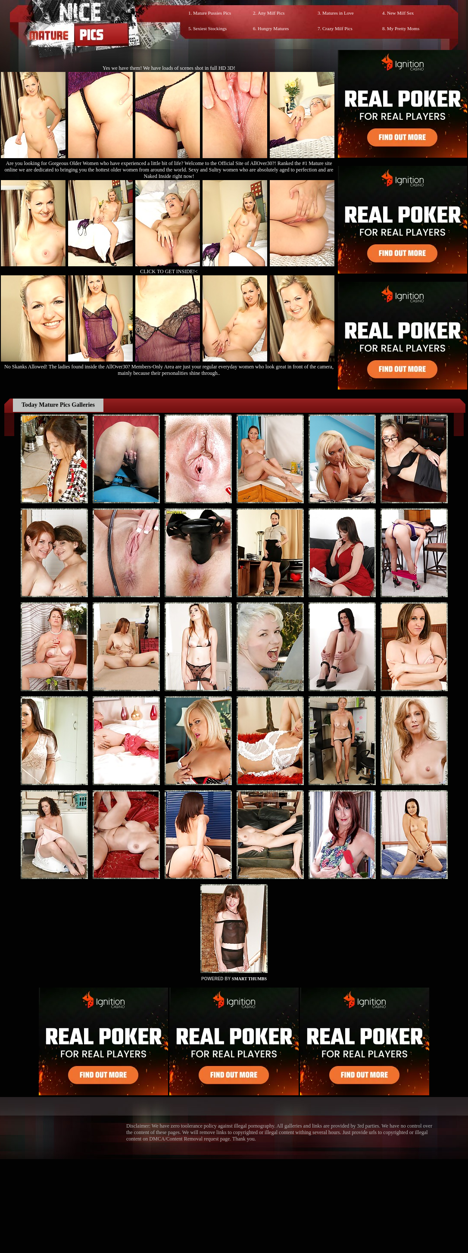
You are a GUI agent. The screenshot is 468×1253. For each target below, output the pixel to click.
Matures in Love (338, 13)
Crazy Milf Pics (337, 28)
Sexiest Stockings (210, 28)
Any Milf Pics (271, 13)
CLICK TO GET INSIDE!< (169, 271)
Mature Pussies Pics (212, 13)
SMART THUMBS (249, 978)
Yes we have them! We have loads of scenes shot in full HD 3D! (169, 68)
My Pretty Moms (403, 28)
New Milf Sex (400, 13)
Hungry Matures (273, 28)
